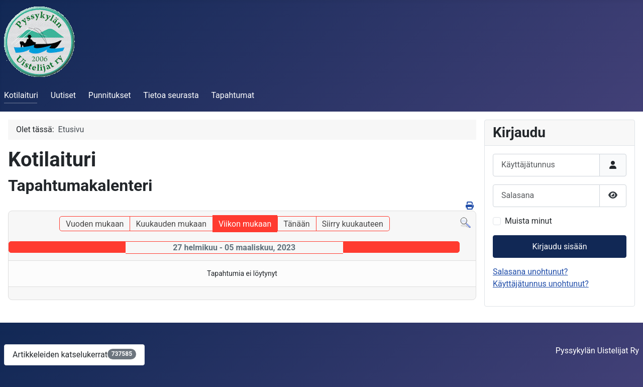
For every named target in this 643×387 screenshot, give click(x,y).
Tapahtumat (232, 95)
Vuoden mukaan (95, 224)
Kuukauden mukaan (171, 224)
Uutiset (63, 95)
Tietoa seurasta (170, 95)
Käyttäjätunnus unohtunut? (541, 283)
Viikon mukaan (245, 224)
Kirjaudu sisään (559, 246)
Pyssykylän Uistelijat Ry (597, 350)
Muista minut (528, 221)
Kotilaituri (21, 95)
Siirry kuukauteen (352, 224)
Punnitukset (109, 95)
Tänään (296, 224)
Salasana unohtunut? (530, 271)
